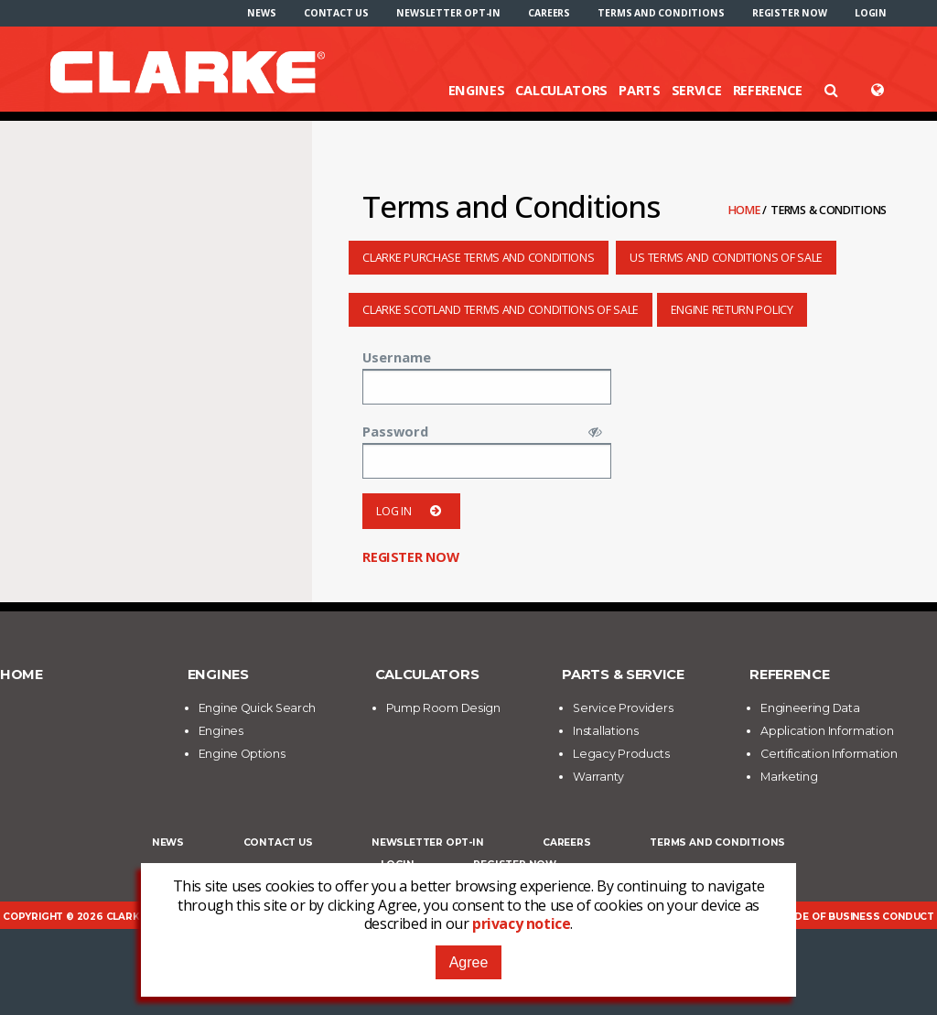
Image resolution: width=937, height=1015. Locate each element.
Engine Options (242, 754)
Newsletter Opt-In (448, 12)
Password (395, 431)
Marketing (788, 776)
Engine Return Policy (732, 310)
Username (396, 357)
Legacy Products (621, 754)
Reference (767, 90)
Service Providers (623, 708)
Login (871, 12)
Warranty (598, 776)
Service (697, 90)
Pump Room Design (443, 708)
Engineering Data (809, 708)
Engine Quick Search (257, 708)
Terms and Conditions (661, 12)
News (261, 12)
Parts (640, 90)
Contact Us (336, 12)
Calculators (561, 90)
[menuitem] (261, 12)
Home (745, 210)
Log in (411, 511)
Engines (476, 90)
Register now (789, 12)
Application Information (826, 731)
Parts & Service (623, 674)
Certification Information (829, 754)
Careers (549, 12)
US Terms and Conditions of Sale (726, 257)
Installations (605, 731)
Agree (469, 962)
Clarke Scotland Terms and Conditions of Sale (500, 310)
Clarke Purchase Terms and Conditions (478, 257)
